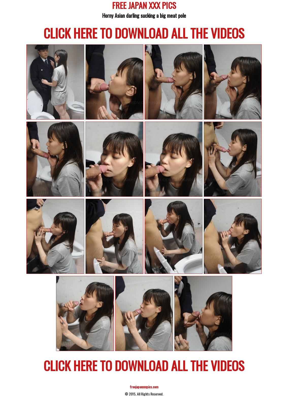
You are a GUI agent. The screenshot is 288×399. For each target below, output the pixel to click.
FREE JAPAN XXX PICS (144, 6)
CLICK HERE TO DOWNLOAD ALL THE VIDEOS (144, 32)
